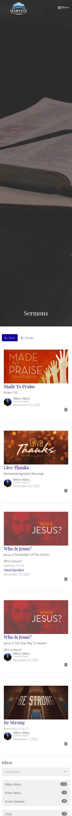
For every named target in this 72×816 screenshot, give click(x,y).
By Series (27, 338)
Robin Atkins (36, 793)
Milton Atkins (36, 784)
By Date (9, 338)
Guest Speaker (36, 801)
